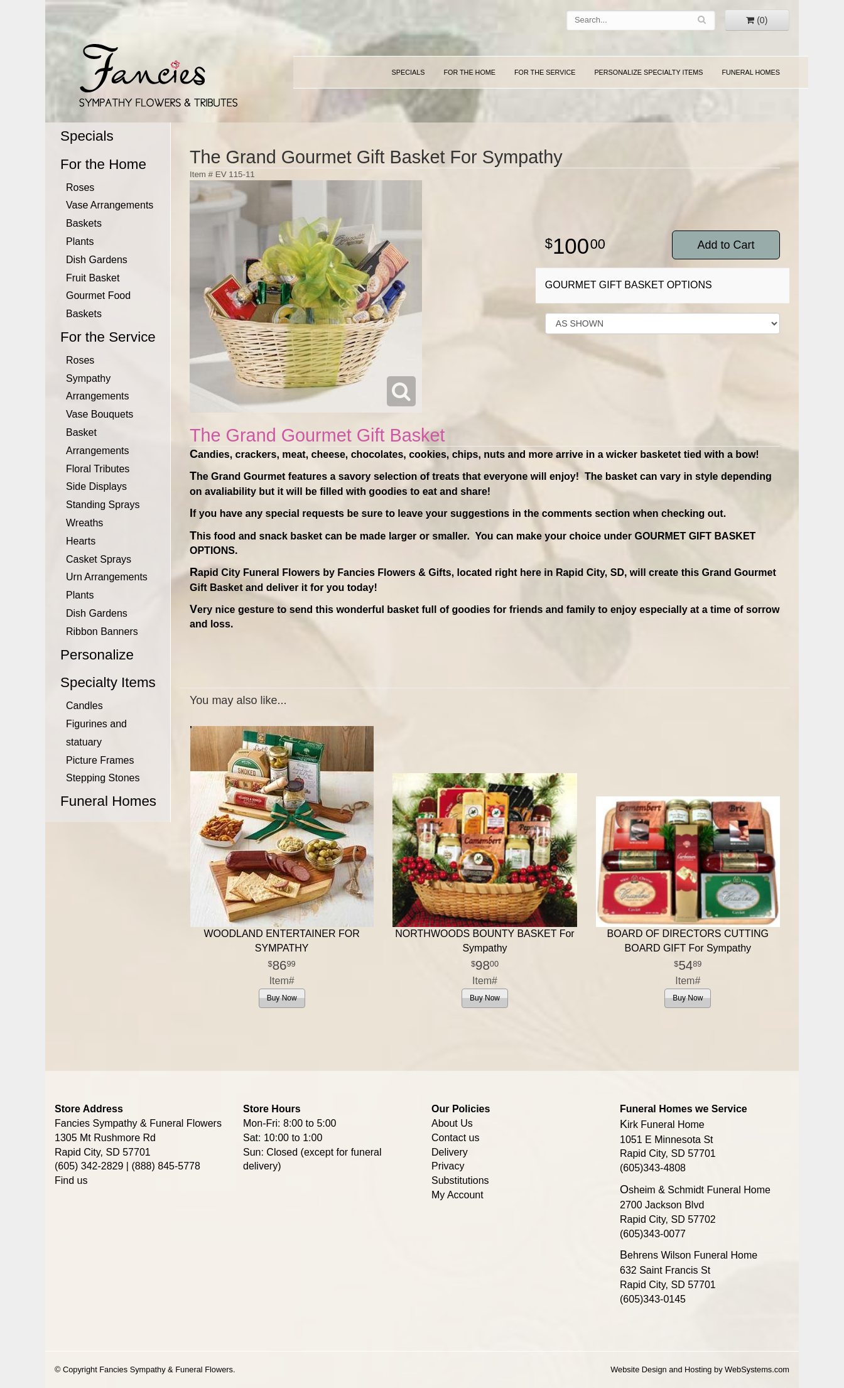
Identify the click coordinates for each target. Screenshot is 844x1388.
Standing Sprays (102, 504)
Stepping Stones (102, 778)
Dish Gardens (96, 259)
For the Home (469, 72)
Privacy (447, 1166)
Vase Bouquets (99, 414)
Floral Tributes (97, 469)
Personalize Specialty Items (648, 72)
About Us (452, 1123)
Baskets (84, 223)
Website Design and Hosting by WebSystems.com (699, 1369)
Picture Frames (100, 760)
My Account (457, 1195)
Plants (80, 241)
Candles (84, 705)
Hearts (80, 541)
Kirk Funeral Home (662, 1124)
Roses (80, 187)
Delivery (449, 1152)
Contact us (455, 1137)
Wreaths (84, 523)
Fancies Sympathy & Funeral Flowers (154, 73)
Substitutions (460, 1180)
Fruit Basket (92, 278)
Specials (408, 72)
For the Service (544, 72)
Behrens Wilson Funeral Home (688, 1255)
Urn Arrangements (107, 577)
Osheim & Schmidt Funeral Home (695, 1190)
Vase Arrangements (109, 205)
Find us (71, 1180)
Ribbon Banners (102, 631)
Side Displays (96, 486)
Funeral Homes (751, 72)
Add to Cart (725, 245)
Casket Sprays (98, 559)
